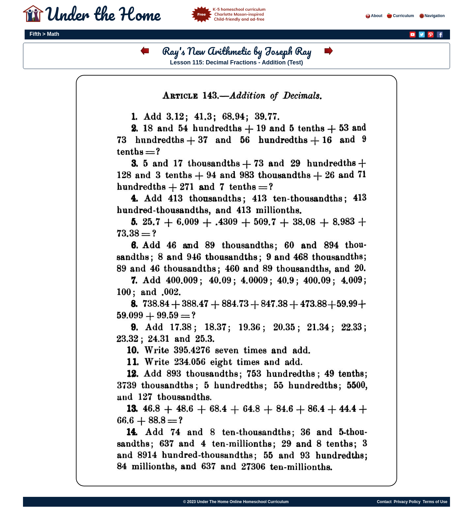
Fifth (35, 34)
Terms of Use (435, 501)
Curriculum (400, 15)
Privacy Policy (407, 501)
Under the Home (156, 14)
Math (53, 34)
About (373, 15)
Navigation (432, 15)
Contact (384, 501)
